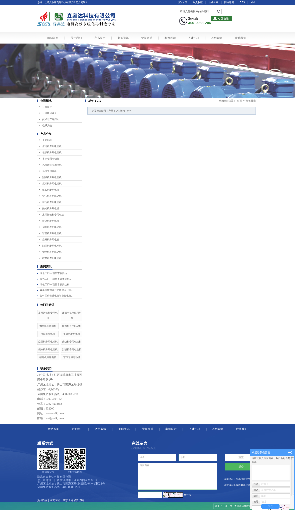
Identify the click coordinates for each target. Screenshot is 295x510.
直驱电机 (47, 140)
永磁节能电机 (48, 333)
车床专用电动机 (50, 158)
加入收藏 (198, 2)
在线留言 (217, 38)
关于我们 (76, 38)
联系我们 (240, 38)
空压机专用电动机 (52, 196)
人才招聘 (193, 38)
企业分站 (213, 2)
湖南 (81, 500)
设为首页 (182, 2)
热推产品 (42, 500)
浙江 (76, 500)
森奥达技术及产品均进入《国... (56, 290)
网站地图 (229, 2)
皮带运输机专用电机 (53, 214)
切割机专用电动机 (52, 227)
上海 (70, 500)
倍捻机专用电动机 (52, 146)
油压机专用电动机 (52, 245)
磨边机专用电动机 (52, 202)
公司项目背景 (49, 113)
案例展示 (170, 38)
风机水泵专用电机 (52, 165)
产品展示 (99, 38)
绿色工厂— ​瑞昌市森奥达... (54, 273)
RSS (242, 2)
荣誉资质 (146, 38)
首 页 (239, 100)
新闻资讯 (123, 38)
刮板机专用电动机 (52, 177)
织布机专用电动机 (52, 258)
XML (253, 2)
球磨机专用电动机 (52, 233)
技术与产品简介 (50, 119)
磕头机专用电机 (50, 189)
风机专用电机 (49, 171)
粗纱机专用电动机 (52, 152)
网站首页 (53, 38)
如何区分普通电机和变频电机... (56, 295)
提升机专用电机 (50, 239)
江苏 (65, 500)
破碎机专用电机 (50, 220)
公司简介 (47, 107)
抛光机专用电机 (50, 208)
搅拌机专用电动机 (52, 183)
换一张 (187, 494)
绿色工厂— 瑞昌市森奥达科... (55, 278)
